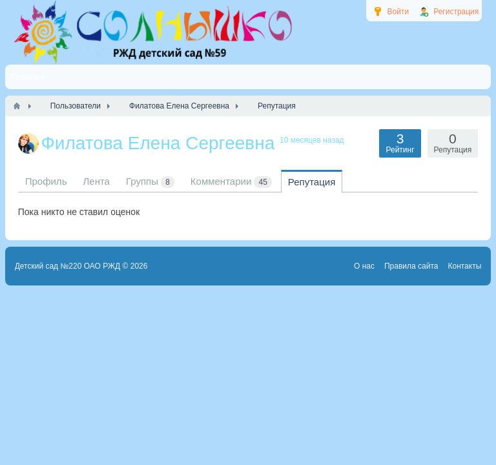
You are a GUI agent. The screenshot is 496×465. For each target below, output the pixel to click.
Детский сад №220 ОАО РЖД (68, 266)
